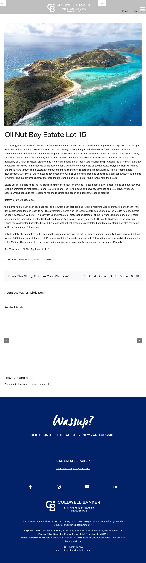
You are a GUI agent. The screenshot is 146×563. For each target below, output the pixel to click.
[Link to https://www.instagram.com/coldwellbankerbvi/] (59, 487)
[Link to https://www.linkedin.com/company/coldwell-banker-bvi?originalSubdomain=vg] (115, 487)
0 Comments (46, 259)
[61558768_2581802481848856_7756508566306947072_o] (73, 74)
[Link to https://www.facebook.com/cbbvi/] (30, 487)
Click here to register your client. (73, 468)
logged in (23, 384)
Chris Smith (12, 259)
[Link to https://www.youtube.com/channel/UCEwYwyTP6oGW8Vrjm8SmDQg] (87, 487)
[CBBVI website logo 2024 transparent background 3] (68, 7)
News (36, 259)
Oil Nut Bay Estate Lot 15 (35, 249)
